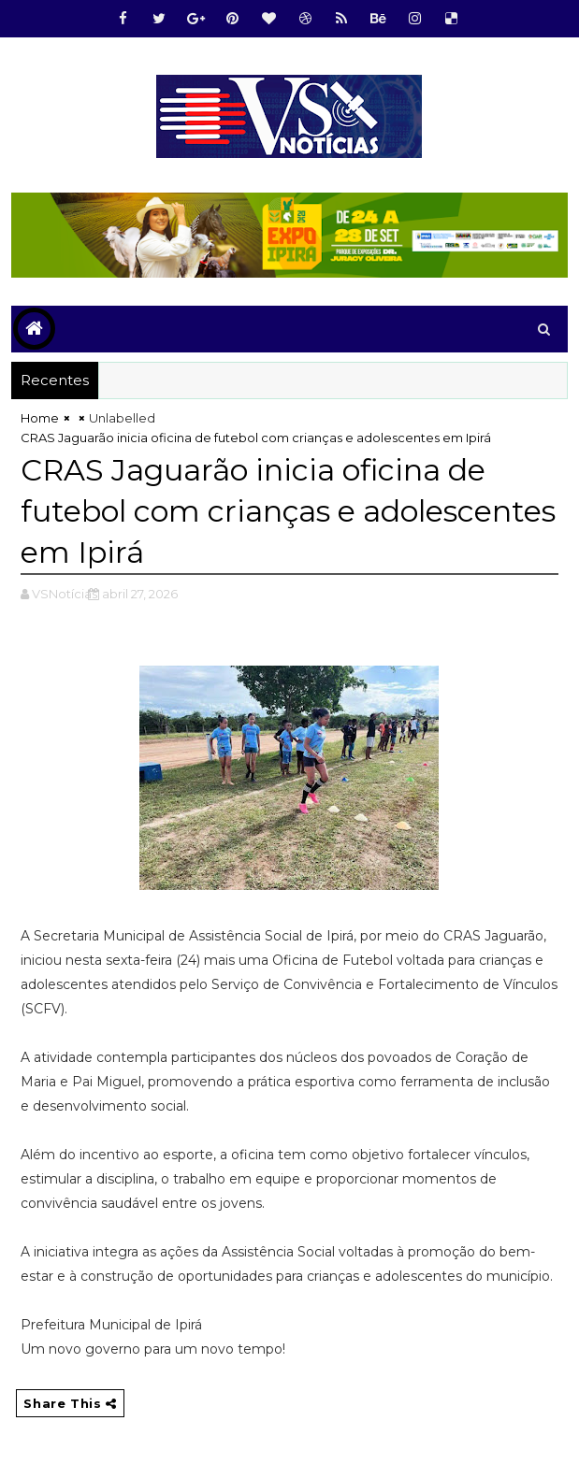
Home (40, 417)
